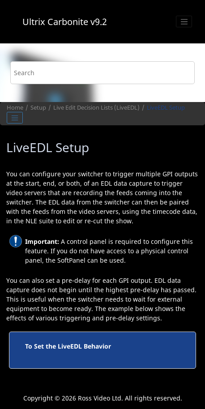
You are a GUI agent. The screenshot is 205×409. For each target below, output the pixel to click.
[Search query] (102, 72)
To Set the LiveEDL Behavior (68, 346)
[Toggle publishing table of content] (15, 118)
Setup (38, 107)
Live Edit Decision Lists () (96, 107)
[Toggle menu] (184, 21)
